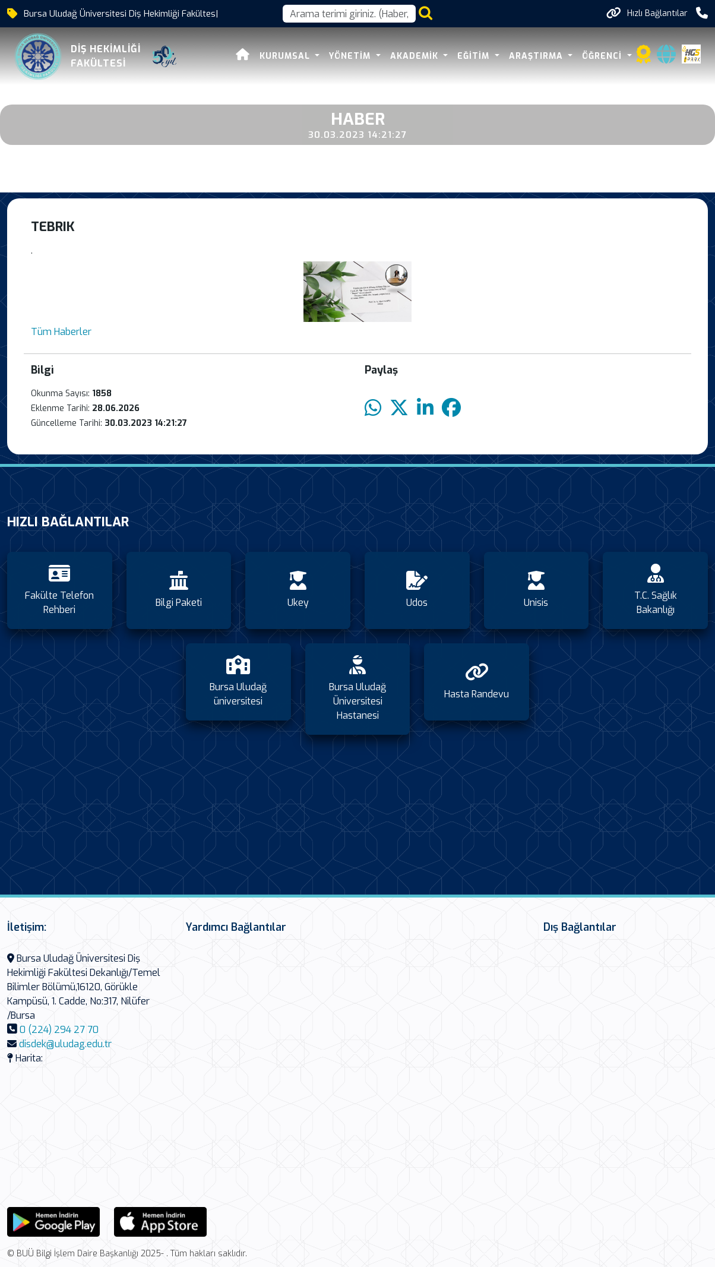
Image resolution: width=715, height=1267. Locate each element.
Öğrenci (603, 56)
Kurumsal (286, 56)
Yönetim (351, 56)
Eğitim (474, 56)
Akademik (415, 56)
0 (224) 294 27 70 (59, 1029)
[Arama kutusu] (349, 14)
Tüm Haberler (61, 332)
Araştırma (537, 56)
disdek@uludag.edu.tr (65, 1044)
